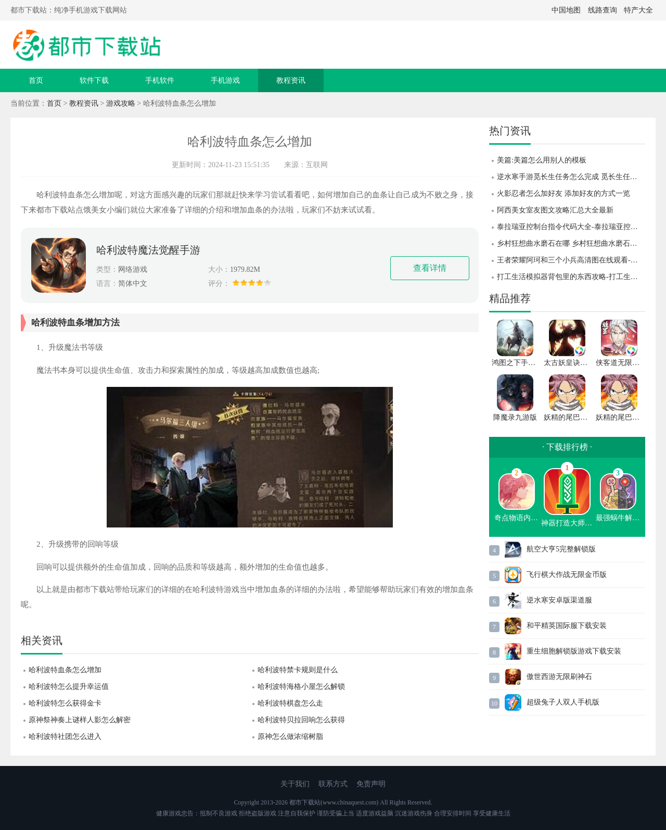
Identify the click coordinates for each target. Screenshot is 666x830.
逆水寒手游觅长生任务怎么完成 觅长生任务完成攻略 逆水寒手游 (571, 177)
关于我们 (295, 784)
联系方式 (333, 784)
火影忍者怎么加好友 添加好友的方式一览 (563, 193)
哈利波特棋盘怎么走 (290, 703)
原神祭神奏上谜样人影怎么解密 (80, 720)
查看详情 (429, 267)
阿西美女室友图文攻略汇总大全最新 (555, 210)
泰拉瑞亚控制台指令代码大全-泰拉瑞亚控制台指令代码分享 (571, 227)
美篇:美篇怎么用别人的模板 (541, 160)
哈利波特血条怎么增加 (65, 670)
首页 (36, 80)
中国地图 (566, 10)
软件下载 (94, 80)
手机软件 (159, 80)
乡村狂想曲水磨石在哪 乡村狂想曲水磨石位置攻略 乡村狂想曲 (571, 243)
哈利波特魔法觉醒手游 (148, 250)
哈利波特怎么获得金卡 (65, 703)
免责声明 (371, 784)
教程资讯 (290, 80)
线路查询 (602, 10)
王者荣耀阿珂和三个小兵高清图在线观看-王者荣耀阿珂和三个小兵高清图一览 (571, 260)
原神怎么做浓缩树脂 (290, 736)
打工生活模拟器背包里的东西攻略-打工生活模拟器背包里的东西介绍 (571, 277)
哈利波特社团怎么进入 (65, 736)
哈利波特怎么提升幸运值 (69, 686)
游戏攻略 (120, 103)
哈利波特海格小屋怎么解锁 (301, 686)
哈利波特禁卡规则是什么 (298, 670)
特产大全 (638, 10)
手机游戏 (225, 80)
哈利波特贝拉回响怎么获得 (301, 720)
